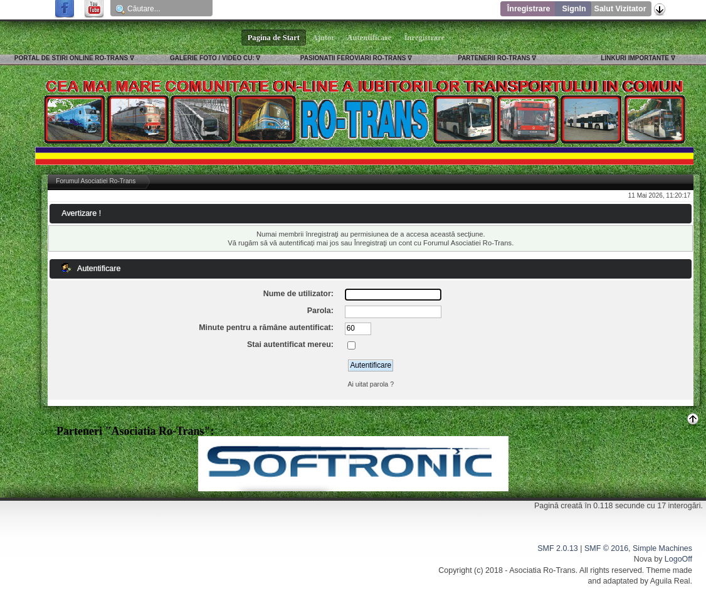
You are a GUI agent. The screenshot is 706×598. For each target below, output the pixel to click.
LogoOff (678, 559)
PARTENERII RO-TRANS (494, 58)
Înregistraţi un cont (383, 243)
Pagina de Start (274, 37)
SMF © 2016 (606, 548)
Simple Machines (662, 548)
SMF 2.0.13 (557, 548)
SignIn (574, 8)
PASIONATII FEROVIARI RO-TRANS (353, 58)
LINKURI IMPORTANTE (635, 58)
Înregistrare (529, 8)
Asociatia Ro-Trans (542, 570)
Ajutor (323, 37)
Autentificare (369, 37)
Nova (643, 559)
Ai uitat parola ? (370, 384)
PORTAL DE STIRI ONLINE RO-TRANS (71, 58)
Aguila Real (670, 581)
